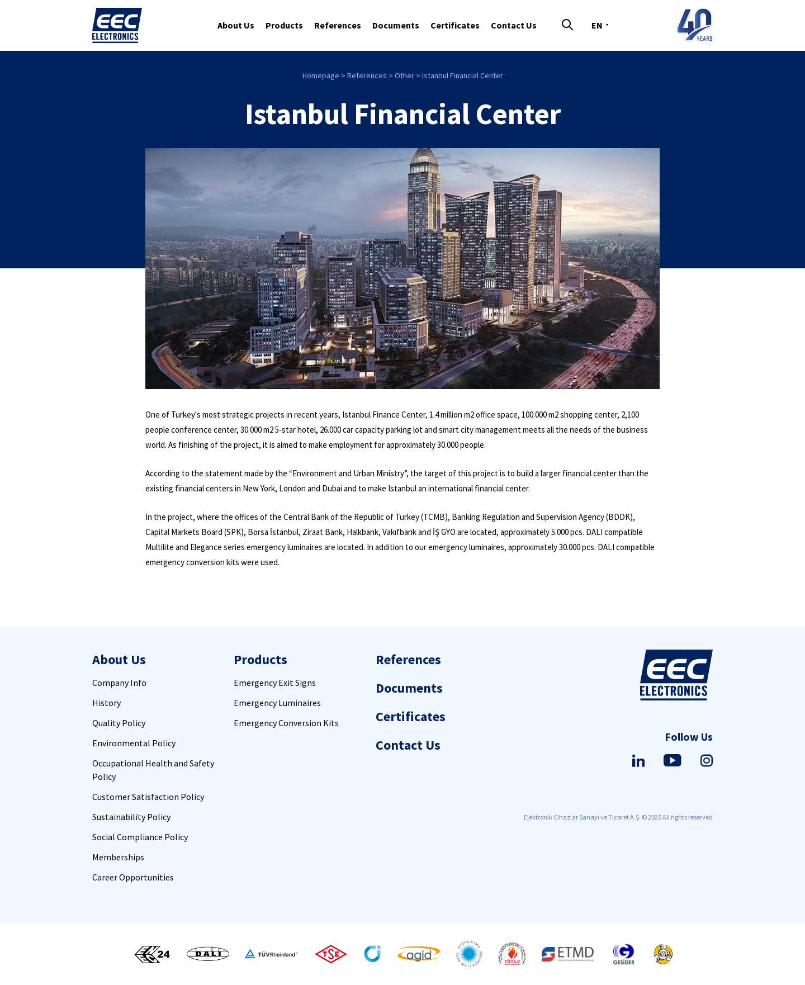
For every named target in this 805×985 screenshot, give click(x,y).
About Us (235, 25)
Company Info (119, 682)
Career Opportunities (133, 877)
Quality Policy (118, 722)
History (106, 702)
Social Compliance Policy (140, 836)
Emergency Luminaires (277, 702)
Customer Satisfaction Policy (148, 796)
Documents (395, 25)
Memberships (118, 857)
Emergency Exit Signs (275, 682)
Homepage (320, 75)
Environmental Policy (134, 743)
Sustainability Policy (131, 816)
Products (284, 25)
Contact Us (514, 25)
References (337, 25)
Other (404, 75)
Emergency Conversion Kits (286, 722)
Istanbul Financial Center (462, 75)
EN (597, 25)
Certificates (455, 25)
